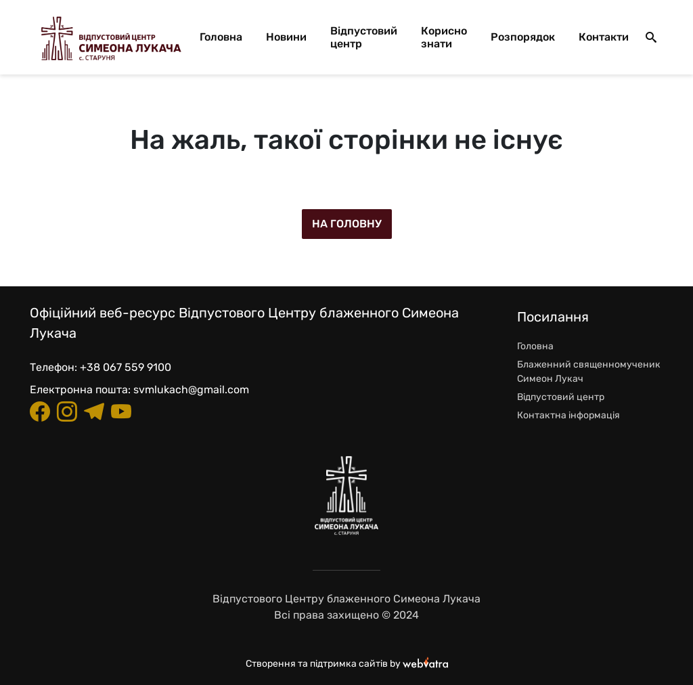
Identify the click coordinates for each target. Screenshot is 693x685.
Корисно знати (444, 37)
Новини (286, 36)
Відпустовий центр (363, 37)
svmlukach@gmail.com (191, 389)
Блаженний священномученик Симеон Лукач (589, 371)
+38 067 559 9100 (125, 367)
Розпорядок (523, 36)
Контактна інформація (568, 415)
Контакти (604, 36)
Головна (221, 36)
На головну (347, 223)
